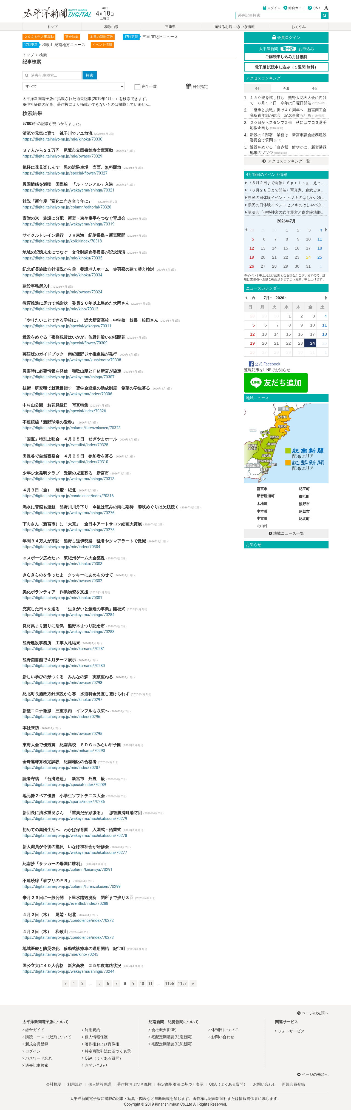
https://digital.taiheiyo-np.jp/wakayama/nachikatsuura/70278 (74, 835)
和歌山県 (111, 27)
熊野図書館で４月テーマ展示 (49, 659)
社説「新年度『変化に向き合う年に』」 (59, 201)
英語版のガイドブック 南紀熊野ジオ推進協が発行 (69, 354)
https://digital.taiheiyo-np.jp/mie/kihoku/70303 (62, 564)
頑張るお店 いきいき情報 (234, 27)
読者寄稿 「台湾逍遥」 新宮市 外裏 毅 (63, 778)
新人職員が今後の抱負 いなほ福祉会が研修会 (65, 846)
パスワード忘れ (38, 1058)
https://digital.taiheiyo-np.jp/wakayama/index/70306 (67, 394)
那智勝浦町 (265, 496)
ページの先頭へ (313, 1013)
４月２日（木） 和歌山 (45, 931)
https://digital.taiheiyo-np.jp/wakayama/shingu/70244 (68, 971)
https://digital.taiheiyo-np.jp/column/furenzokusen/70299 (71, 886)
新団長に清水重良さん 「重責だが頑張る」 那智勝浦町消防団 (82, 812)
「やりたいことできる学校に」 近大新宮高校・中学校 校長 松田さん (90, 320)
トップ (52, 27)
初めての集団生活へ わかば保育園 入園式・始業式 (71, 829)
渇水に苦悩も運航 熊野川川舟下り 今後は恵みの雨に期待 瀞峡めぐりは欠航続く (100, 507)
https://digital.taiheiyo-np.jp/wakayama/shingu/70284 (68, 615)
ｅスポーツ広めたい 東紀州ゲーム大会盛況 (63, 558)
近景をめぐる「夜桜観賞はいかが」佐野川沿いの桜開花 (73, 337)
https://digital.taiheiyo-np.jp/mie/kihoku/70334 (62, 275)
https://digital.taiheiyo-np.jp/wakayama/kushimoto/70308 (71, 360)
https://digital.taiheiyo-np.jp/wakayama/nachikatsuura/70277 (74, 852)
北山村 (262, 526)
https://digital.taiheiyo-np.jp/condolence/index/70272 (68, 920)
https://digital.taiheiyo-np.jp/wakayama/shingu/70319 (68, 224)
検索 (43, 55)
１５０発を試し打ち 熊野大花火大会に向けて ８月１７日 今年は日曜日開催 (288, 100)
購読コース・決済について (48, 1037)
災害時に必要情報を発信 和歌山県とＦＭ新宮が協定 (71, 371)
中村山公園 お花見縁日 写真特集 (55, 405)
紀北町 (304, 519)
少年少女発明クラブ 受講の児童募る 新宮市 (65, 473)
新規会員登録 (36, 1044)
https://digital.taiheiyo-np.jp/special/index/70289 (64, 784)
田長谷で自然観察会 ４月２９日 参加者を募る (67, 456)
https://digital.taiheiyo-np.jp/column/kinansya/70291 (67, 869)
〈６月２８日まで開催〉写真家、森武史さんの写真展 (292, 190)
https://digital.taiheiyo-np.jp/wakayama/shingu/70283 (68, 632)
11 (150, 983)
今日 (258, 88)
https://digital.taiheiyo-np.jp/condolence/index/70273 (68, 937)
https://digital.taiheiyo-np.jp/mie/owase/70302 (62, 581)
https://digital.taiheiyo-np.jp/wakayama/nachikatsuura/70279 (74, 818)
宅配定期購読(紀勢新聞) (172, 1044)
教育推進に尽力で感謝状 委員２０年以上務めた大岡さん (75, 303)
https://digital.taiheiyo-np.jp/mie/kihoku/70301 (62, 598)
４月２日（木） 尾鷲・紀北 (49, 914)
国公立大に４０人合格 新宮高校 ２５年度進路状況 (71, 965)
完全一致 (146, 86)
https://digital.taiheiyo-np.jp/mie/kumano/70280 (63, 665)
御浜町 (304, 496)
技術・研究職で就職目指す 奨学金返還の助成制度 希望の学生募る (86, 388)
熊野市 (304, 504)
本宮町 (262, 518)
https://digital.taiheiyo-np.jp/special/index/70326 (64, 411)
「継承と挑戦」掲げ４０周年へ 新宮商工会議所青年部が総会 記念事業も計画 (288, 113)
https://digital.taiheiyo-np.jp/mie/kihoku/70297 (62, 699)
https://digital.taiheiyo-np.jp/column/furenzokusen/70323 (71, 428)
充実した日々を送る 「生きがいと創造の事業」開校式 (73, 609)
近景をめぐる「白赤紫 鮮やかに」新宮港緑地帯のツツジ (288, 150)
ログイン (272, 7)
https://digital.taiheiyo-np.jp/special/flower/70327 (64, 173)
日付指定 (197, 86)
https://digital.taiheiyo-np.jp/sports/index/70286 (63, 801)
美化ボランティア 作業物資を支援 (55, 592)
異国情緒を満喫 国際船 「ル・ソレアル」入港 (67, 184)
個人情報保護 (96, 1037)
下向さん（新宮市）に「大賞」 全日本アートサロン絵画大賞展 (82, 524)
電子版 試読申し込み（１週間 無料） (286, 67)
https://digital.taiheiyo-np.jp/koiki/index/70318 (62, 241)
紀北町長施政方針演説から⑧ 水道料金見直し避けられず (75, 693)
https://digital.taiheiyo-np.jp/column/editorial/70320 (66, 207)
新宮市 (262, 489)
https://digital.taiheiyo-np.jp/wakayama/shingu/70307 (68, 377)
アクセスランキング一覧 (286, 161)
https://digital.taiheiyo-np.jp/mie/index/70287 (61, 767)
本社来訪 (30, 727)
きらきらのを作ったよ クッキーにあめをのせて (67, 575)
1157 (182, 983)
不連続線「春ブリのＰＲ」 (47, 880)
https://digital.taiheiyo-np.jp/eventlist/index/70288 (65, 903)
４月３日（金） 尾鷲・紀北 (49, 490)
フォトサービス (291, 1031)
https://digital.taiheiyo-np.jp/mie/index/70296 (61, 716)
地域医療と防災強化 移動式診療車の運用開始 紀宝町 (73, 948)
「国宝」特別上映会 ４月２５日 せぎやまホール (69, 439)
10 (142, 983)
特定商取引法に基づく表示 (108, 1051)
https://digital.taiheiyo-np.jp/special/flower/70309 (64, 343)
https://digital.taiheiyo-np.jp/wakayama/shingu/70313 (68, 479)
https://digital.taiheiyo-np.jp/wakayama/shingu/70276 (68, 513)
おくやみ (298, 27)
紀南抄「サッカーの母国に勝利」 (53, 863)
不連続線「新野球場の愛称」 (49, 422)
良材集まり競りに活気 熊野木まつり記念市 (63, 625)
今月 (315, 88)
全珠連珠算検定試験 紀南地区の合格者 (59, 761)
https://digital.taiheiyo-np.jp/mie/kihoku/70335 (62, 258)
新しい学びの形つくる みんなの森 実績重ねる (67, 676)
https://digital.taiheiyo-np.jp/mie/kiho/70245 (60, 954)
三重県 (170, 27)
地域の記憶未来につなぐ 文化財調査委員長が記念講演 (73, 252)
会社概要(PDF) (163, 1030)
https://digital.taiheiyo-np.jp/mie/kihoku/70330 (62, 139)
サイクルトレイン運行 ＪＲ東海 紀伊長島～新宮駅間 (73, 235)
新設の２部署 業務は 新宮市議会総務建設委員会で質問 (288, 137)
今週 (286, 88)
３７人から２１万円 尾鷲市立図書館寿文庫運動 (67, 150)
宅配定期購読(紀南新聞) (172, 1037)
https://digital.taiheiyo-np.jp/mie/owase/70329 (62, 156)
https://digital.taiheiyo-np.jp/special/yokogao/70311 (66, 326)
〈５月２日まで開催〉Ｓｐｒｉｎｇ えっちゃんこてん (294, 183)
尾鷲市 (304, 512)
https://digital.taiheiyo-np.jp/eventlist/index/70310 (65, 462)
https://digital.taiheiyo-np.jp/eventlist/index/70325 (65, 445)
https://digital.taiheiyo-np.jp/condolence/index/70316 (68, 496)
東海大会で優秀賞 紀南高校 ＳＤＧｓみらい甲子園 (71, 744)
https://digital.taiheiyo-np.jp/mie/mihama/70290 (63, 750)
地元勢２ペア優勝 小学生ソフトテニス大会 (63, 795)
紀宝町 (304, 489)
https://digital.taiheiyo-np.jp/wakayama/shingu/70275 (68, 530)
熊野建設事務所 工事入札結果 (51, 642)
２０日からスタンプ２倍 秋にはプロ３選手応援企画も (288, 125)
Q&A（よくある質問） (104, 1058)
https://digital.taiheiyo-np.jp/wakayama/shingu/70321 (68, 190)
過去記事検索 (36, 1065)
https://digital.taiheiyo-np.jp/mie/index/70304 (61, 547)
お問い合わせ (96, 1065)
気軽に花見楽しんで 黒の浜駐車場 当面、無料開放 (71, 167)
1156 (169, 983)
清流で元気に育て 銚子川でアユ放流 (57, 133)
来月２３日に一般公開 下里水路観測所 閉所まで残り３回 (78, 897)
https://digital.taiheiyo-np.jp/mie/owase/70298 (62, 682)
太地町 (262, 504)
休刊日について (224, 1030)
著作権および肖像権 (102, 1044)
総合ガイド (294, 7)
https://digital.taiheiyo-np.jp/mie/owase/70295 (62, 733)
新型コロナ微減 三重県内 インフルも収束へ (65, 710)
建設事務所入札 (36, 286)
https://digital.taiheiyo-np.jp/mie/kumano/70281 (63, 648)
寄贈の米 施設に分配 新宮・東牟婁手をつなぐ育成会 (73, 218)
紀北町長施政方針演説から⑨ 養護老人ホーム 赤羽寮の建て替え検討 (88, 269)
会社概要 (53, 1084)
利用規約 (92, 1030)
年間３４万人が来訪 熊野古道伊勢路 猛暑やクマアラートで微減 (84, 541)
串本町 (262, 511)
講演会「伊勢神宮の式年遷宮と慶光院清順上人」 (288, 212)
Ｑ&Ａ (314, 7)
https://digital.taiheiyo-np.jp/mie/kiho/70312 (60, 309)
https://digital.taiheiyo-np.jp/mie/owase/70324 (62, 292)
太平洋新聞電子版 (52, 13)
